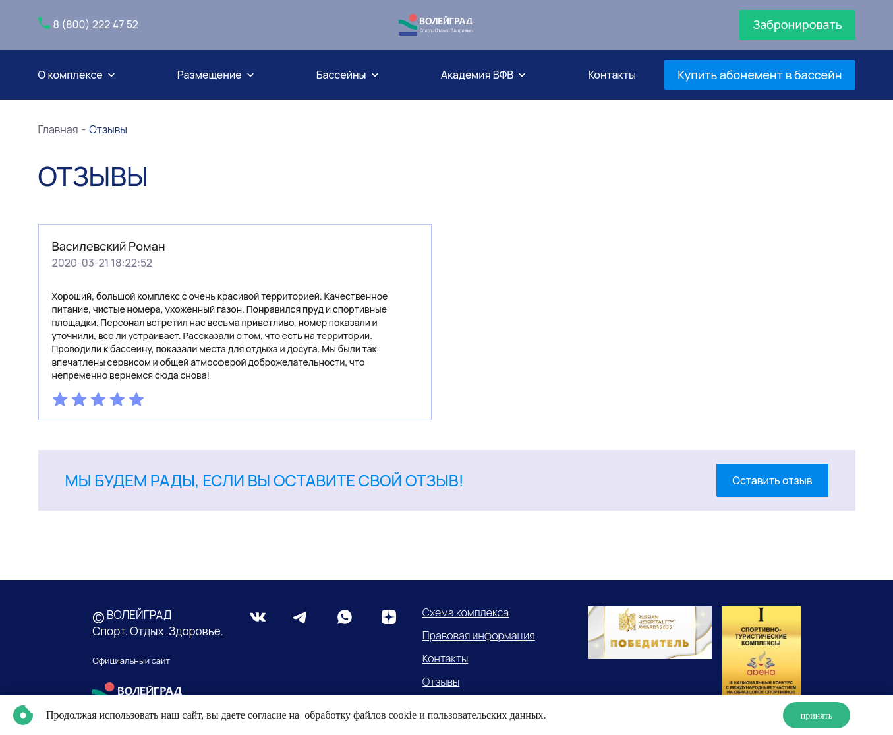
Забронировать (797, 24)
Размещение (209, 74)
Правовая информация (478, 635)
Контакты (612, 74)
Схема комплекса (465, 612)
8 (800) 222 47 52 (95, 24)
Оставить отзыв (772, 480)
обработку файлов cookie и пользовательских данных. (424, 714)
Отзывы (441, 681)
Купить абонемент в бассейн (759, 74)
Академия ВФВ (477, 74)
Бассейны (341, 74)
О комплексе (70, 74)
